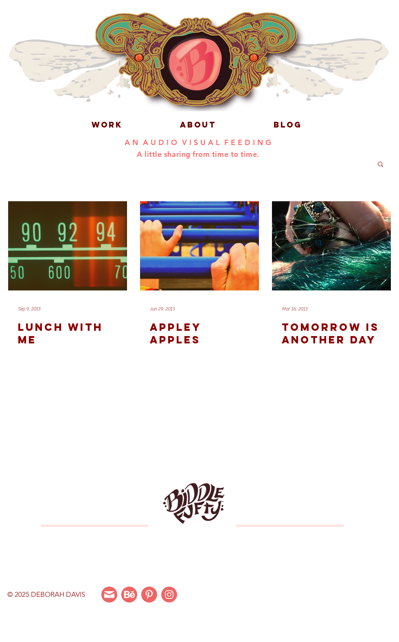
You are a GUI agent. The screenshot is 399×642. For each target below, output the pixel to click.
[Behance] (129, 594)
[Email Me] (109, 594)
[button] (380, 164)
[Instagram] (169, 594)
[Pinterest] (149, 594)
